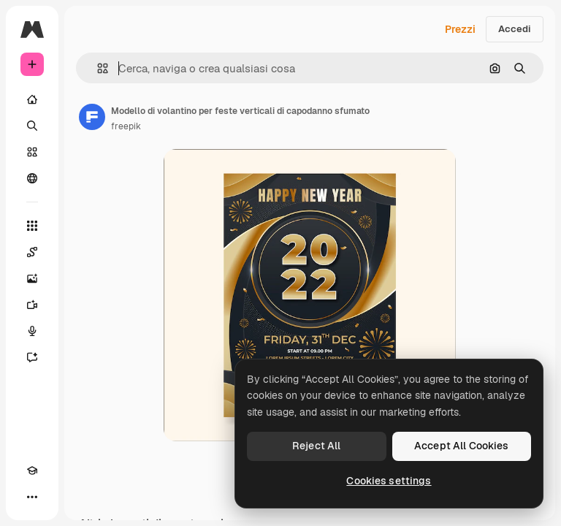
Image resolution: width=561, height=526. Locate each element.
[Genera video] (32, 304)
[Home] (32, 99)
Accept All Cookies (461, 445)
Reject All (316, 445)
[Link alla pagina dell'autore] (92, 117)
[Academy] (32, 470)
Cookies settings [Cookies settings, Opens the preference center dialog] (388, 480)
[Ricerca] (32, 125)
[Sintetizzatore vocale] (32, 331)
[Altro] (32, 496)
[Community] (32, 178)
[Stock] (32, 152)
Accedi (514, 29)
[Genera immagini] (32, 278)
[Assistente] (32, 357)
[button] (97, 68)
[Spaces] (32, 252)
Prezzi (460, 29)
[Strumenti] (32, 225)
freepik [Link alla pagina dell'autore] (126, 126)
